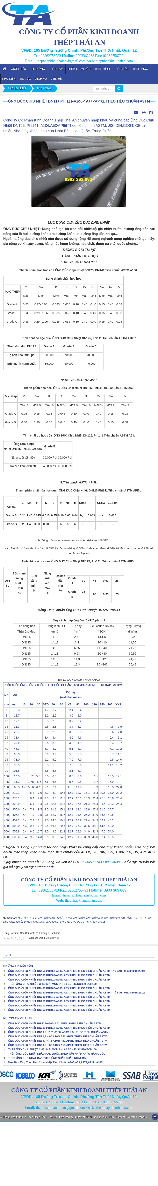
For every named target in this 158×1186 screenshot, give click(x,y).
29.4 (86, 884)
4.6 (69, 801)
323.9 (15, 868)
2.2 (46, 779)
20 (6, 796)
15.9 (110, 846)
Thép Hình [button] (102, 68)
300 (6, 868)
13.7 (15, 779)
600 (6, 901)
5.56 (31, 851)
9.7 (118, 807)
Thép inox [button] (140, 68)
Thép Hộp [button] (121, 68)
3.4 (46, 801)
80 (6, 829)
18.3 (110, 851)
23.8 (86, 873)
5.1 (69, 813)
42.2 (15, 807)
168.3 (15, 851)
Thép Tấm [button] (56, 68)
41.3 (94, 895)
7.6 (69, 829)
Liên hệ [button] (56, 78)
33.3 (110, 868)
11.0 (69, 851)
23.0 (110, 857)
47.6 (102, 895)
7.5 (118, 791)
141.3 (15, 846)
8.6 (69, 840)
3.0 (69, 779)
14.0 (118, 824)
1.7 (46, 774)
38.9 (86, 901)
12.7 (94, 846)
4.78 (31, 840)
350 (6, 873)
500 (6, 890)
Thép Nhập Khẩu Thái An (42, 1181)
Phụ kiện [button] (9, 78)
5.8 (46, 835)
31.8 (102, 873)
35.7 (110, 873)
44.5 (102, 890)
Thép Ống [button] (37, 68)
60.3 (15, 818)
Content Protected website (131, 1181)
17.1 (15, 785)
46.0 (94, 901)
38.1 (94, 890)
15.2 (118, 829)
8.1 (69, 835)
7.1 (110, 813)
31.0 (94, 879)
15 (6, 791)
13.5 (110, 840)
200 (6, 857)
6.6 (46, 846)
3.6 (46, 807)
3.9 (69, 796)
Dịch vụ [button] (41, 78)
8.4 (38, 868)
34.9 (94, 884)
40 (6, 813)
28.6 (110, 862)
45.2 (110, 884)
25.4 (102, 862)
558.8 (15, 895)
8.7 (110, 818)
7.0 (69, 824)
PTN (111, 1181)
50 (6, 818)
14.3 (94, 851)
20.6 (102, 857)
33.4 (15, 801)
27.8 (94, 873)
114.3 (15, 840)
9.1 (118, 801)
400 (6, 879)
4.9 (69, 807)
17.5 (77, 868)
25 (6, 801)
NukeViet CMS (83, 1181)
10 (6, 785)
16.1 (53, 890)
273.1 (15, 862)
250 (6, 862)
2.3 (46, 785)
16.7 (61, 879)
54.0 (110, 895)
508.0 (15, 890)
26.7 (15, 796)
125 (6, 846)
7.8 (118, 796)
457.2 (15, 884)
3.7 (69, 791)
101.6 (15, 835)
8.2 (46, 857)
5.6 (110, 796)
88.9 (15, 829)
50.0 (110, 890)
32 (6, 807)
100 (6, 840)
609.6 (15, 901)
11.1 (118, 818)
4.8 (110, 791)
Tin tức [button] (25, 78)
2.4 (69, 774)
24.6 (61, 901)
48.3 (15, 813)
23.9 (77, 884)
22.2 (118, 857)
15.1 (86, 857)
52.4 (102, 901)
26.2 (86, 879)
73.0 (15, 824)
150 (6, 851)
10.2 (118, 813)
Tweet (7, 1019)
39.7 (102, 884)
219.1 (15, 857)
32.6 (86, 890)
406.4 (15, 879)
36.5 (102, 879)
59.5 (110, 901)
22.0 (118, 851)
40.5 (110, 879)
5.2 (46, 824)
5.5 (69, 818)
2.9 (46, 796)
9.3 (46, 862)
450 (6, 884)
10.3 (15, 774)
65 (6, 824)
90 (6, 835)
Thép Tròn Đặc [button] (79, 68)
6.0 (46, 840)
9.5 (110, 824)
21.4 (94, 862)
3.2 (69, 785)
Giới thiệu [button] (18, 68)
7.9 (31, 873)
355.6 (15, 873)
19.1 (118, 846)
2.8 (46, 791)
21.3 (15, 791)
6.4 (110, 807)
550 (6, 895)
